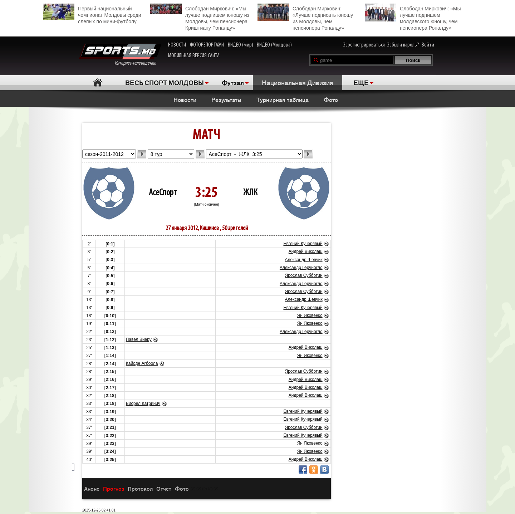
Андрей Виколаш (306, 251)
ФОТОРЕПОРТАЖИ (207, 45)
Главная (97, 82)
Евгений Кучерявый (302, 243)
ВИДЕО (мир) (240, 45)
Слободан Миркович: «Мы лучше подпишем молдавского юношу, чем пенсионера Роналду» (413, 17)
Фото (331, 99)
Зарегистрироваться (364, 45)
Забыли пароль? (403, 45)
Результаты (226, 99)
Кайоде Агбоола (142, 363)
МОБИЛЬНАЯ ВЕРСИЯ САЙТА (194, 56)
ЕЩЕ (361, 82)
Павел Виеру (139, 339)
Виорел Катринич (143, 403)
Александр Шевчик (304, 259)
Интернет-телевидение (120, 55)
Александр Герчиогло (301, 267)
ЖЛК (250, 193)
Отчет (163, 488)
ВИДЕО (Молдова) (274, 45)
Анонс (91, 488)
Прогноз (113, 488)
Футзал (233, 82)
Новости (184, 99)
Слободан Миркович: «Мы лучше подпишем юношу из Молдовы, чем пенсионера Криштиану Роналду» (199, 17)
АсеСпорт (163, 193)
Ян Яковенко (310, 315)
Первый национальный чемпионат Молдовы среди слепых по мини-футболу (92, 14)
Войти (428, 45)
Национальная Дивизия (297, 82)
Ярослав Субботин (303, 275)
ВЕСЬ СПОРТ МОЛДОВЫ (164, 82)
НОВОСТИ (177, 45)
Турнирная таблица (282, 99)
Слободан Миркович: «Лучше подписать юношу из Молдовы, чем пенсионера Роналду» (305, 17)
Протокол (140, 488)
